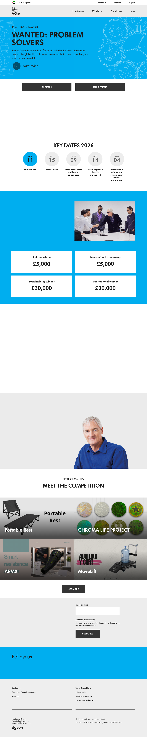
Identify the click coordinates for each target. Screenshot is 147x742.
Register (117, 2)
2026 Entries (97, 11)
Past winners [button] (116, 11)
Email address (82, 608)
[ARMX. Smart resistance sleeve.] (37, 563)
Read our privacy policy (85, 623)
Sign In (132, 2)
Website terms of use (84, 701)
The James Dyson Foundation (23, 697)
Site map (15, 701)
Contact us (101, 2)
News (132, 11)
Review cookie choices (85, 705)
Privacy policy (81, 697)
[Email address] (98, 614)
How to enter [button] (78, 11)
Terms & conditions (83, 693)
